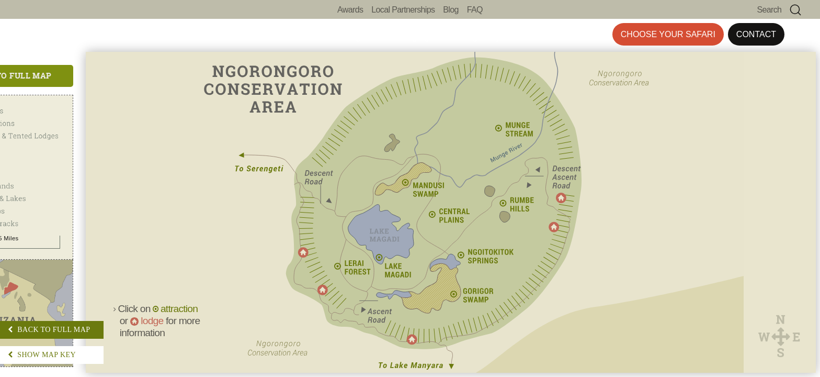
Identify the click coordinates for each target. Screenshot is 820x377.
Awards (350, 9)
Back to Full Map (73, 75)
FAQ (475, 9)
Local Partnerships (403, 9)
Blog (450, 9)
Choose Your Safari (668, 34)
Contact (756, 34)
